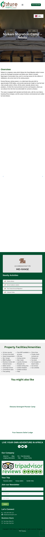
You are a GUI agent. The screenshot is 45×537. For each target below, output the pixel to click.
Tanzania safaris (7, 481)
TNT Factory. (22, 531)
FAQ (19, 458)
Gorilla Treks (30, 481)
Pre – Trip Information (24, 456)
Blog (13, 456)
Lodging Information (9, 458)
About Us (6, 456)
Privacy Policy (28, 458)
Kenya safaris (19, 481)
